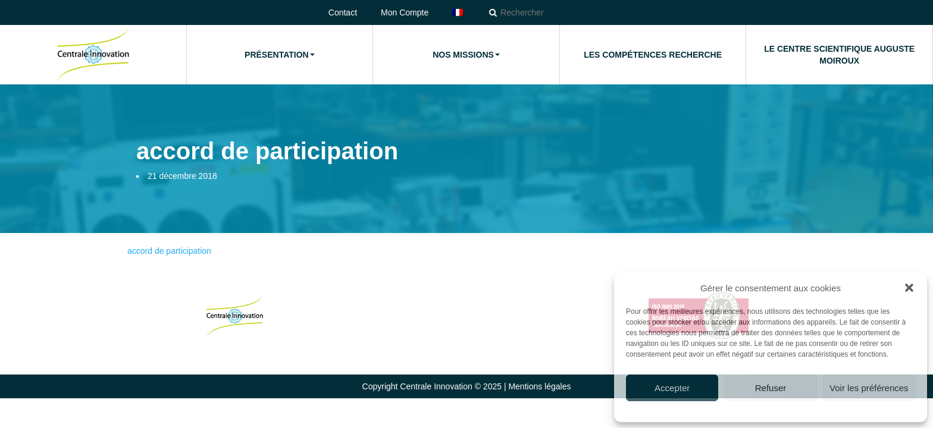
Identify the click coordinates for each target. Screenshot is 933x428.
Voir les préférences (869, 388)
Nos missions (466, 54)
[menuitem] (457, 12)
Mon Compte (404, 12)
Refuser (771, 388)
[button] (909, 288)
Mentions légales (539, 386)
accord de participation (169, 251)
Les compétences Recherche (653, 54)
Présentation (280, 54)
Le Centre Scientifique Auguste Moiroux (839, 54)
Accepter (672, 388)
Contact (342, 12)
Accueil (92, 54)
